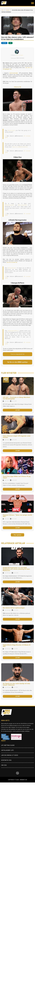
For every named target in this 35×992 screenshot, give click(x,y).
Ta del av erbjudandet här (17, 354)
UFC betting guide (7, 745)
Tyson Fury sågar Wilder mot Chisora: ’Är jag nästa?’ (16, 477)
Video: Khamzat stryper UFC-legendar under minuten (17, 436)
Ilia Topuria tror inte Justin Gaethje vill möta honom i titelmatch (16, 684)
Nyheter (4, 42)
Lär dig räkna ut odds (9, 755)
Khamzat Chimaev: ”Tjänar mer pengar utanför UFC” (17, 515)
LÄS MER (17, 410)
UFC (10, 42)
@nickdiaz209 (22, 205)
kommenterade (13, 73)
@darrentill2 (11, 130)
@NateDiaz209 (9, 205)
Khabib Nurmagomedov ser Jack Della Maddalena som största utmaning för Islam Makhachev (16, 569)
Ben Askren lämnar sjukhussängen (14, 608)
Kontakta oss (6, 760)
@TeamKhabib (12, 268)
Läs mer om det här (12, 262)
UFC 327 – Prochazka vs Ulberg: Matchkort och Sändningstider (16, 398)
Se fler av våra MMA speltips (17, 362)
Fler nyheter (17, 535)
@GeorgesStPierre (13, 331)
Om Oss (4, 765)
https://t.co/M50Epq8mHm (20, 147)
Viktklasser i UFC (7, 750)
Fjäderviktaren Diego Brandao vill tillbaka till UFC (16, 645)
